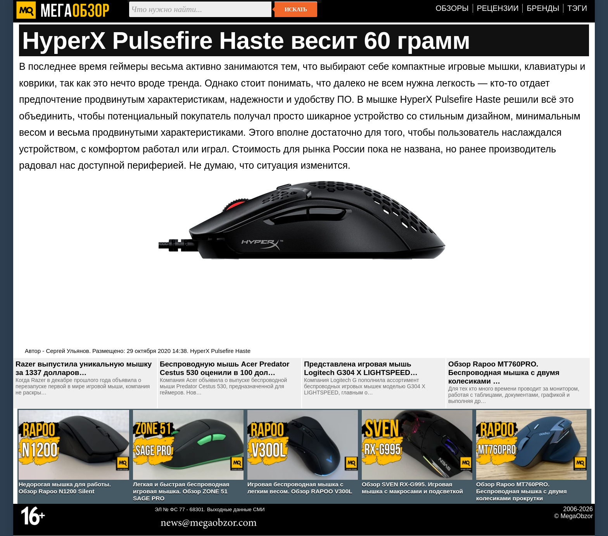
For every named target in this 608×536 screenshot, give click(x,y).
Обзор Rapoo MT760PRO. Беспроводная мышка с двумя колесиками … (504, 372)
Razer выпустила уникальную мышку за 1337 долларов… (84, 368)
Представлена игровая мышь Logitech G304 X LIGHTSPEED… (361, 368)
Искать (296, 9)
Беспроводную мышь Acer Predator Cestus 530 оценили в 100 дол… (224, 368)
